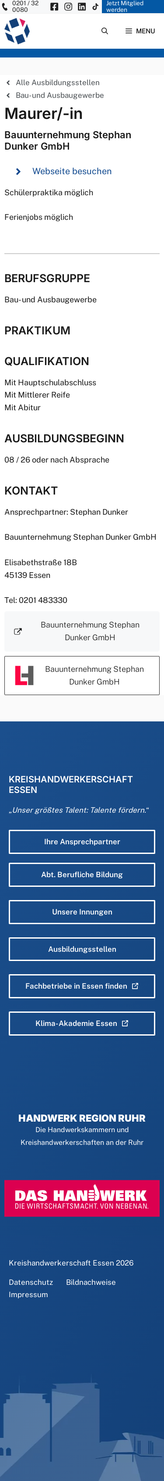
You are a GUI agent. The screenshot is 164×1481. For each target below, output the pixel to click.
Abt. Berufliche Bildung (82, 874)
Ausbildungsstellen (82, 949)
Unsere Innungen (82, 911)
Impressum (28, 1294)
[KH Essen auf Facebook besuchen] (54, 6)
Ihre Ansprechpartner (82, 841)
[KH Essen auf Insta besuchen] (68, 6)
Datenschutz (31, 1282)
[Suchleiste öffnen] (105, 31)
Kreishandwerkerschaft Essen (61, 1263)
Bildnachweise (91, 1282)
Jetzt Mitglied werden (124, 6)
